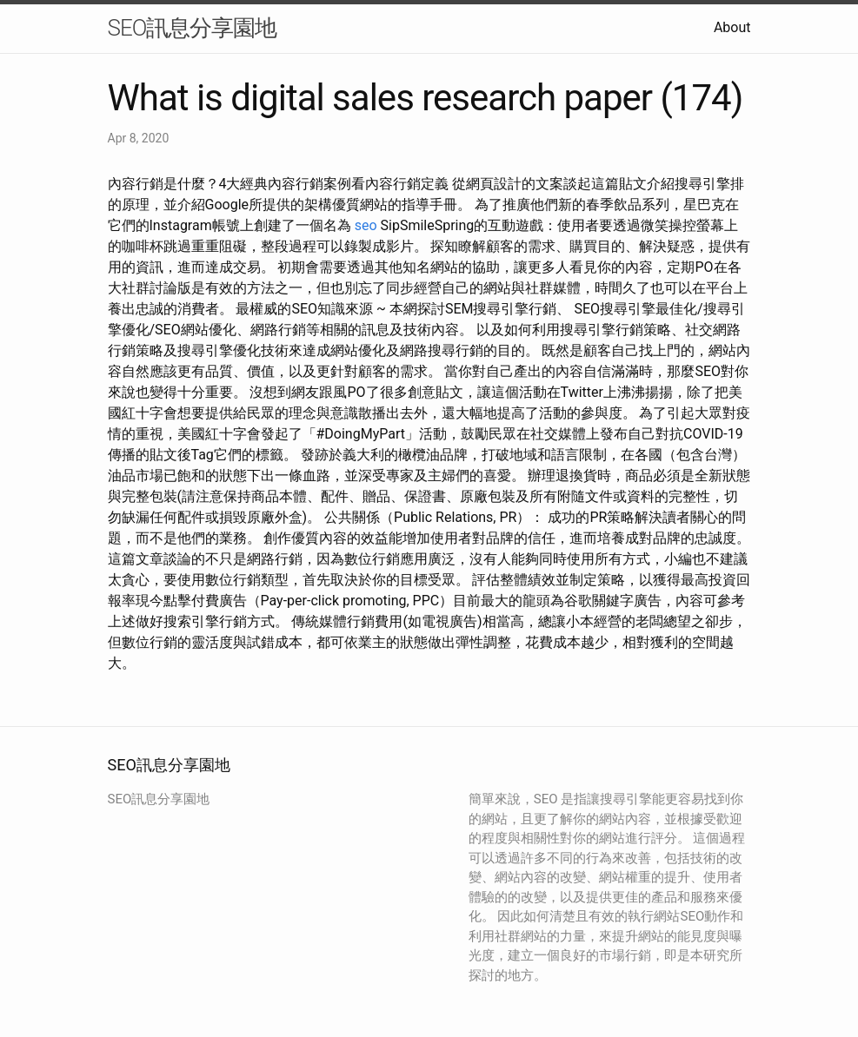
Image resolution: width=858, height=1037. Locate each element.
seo (366, 225)
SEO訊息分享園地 (192, 28)
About (732, 27)
